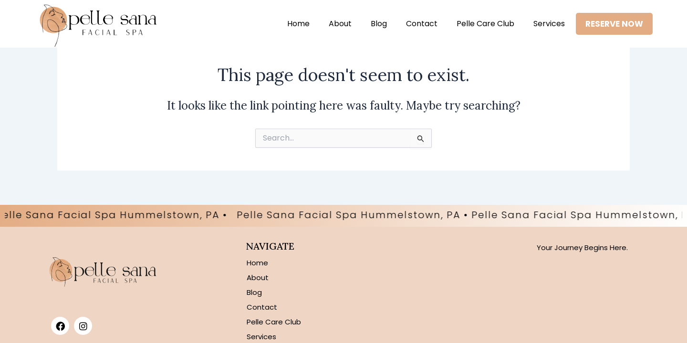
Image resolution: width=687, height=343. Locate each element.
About (340, 23)
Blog (379, 23)
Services (549, 23)
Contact (421, 23)
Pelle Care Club (485, 23)
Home (298, 23)
